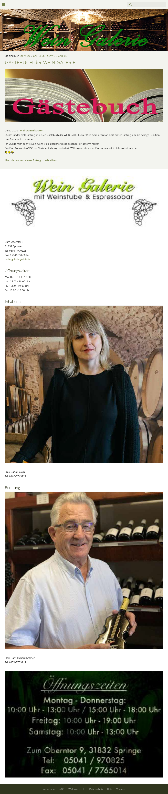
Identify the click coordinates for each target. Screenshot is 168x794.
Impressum (49, 789)
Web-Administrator (31, 130)
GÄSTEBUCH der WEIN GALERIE (50, 55)
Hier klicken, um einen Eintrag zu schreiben (31, 160)
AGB (61, 789)
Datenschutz (96, 789)
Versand (121, 789)
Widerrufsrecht (76, 789)
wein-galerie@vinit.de (18, 259)
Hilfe (109, 789)
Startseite (25, 55)
